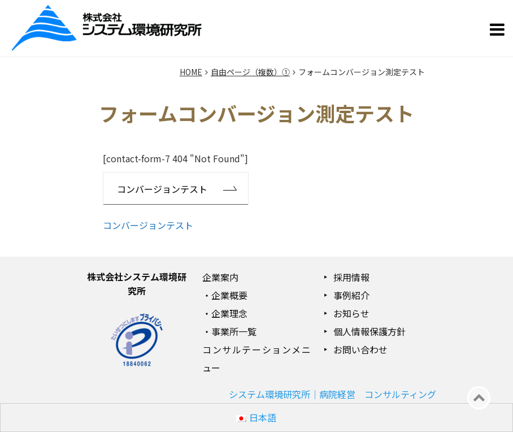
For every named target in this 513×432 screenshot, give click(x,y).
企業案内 (220, 277)
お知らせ (351, 313)
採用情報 (351, 277)
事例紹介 (351, 295)
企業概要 (229, 295)
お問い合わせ (360, 349)
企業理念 (229, 313)
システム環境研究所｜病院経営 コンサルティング (332, 394)
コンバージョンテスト (162, 189)
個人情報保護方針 (369, 331)
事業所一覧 (233, 331)
